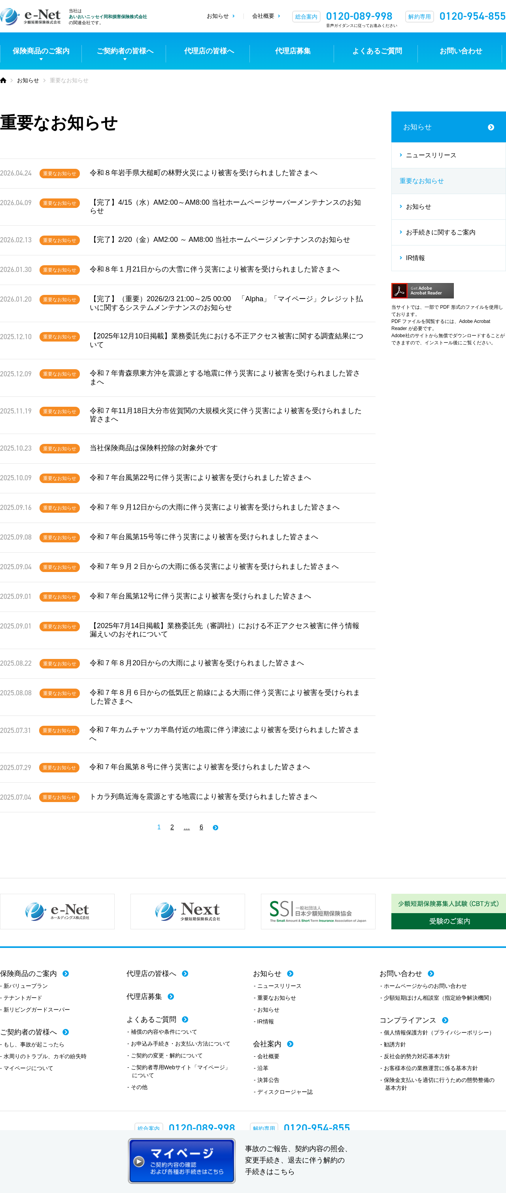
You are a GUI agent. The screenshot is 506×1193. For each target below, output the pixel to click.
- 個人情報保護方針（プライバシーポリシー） (437, 1032)
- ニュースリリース (278, 986)
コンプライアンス (408, 1020)
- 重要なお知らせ (275, 998)
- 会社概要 (266, 1056)
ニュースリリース (431, 155)
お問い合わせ (461, 51)
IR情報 (415, 258)
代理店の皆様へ (209, 51)
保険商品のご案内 (41, 51)
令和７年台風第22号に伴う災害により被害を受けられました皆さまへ (200, 477)
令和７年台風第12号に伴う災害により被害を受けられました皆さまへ (200, 596)
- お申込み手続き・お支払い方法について (178, 1043)
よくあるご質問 (377, 51)
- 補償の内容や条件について (162, 1032)
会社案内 (267, 1044)
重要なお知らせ (59, 173)
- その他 (137, 1087)
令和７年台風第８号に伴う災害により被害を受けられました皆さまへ (199, 767)
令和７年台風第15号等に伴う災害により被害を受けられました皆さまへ (204, 537)
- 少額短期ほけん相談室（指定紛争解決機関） (437, 998)
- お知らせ (266, 1009)
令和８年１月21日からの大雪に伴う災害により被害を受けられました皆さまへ (215, 269)
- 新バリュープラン (24, 986)
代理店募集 (293, 51)
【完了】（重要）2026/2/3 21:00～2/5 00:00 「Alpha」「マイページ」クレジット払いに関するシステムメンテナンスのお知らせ (226, 303)
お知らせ (218, 16)
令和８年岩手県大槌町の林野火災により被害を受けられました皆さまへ (203, 173)
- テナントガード (21, 998)
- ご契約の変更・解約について (165, 1055)
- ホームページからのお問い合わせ (423, 986)
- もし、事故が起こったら (32, 1044)
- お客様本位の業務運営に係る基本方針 (429, 1068)
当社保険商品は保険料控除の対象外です (154, 448)
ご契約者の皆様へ (124, 51)
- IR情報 (264, 1021)
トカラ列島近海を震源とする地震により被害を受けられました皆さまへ (203, 796)
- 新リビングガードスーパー (35, 1009)
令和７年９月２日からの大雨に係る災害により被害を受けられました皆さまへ (214, 566)
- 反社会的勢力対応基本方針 (415, 1056)
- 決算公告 (266, 1080)
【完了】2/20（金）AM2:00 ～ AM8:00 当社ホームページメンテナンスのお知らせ (220, 240)
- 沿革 (261, 1068)
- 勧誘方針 (393, 1044)
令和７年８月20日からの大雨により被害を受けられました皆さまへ (197, 663)
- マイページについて (26, 1068)
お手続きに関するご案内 (441, 232)
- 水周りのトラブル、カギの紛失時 (43, 1056)
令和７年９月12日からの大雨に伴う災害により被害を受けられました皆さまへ (215, 507)
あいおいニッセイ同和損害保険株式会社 (108, 16)
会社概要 (263, 16)
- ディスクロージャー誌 (283, 1092)
